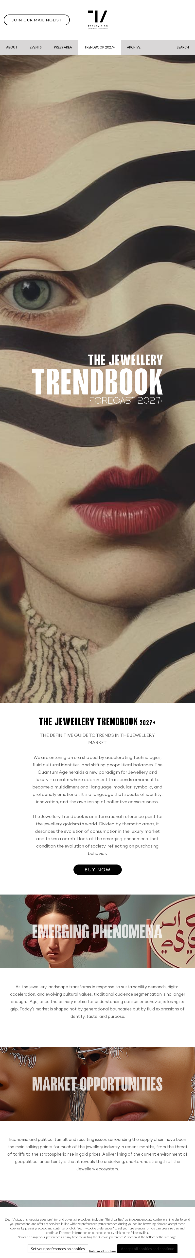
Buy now (98, 870)
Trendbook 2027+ (99, 47)
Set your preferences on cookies (58, 1248)
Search (183, 47)
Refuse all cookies (103, 1251)
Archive (134, 47)
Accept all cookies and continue (147, 1248)
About (12, 47)
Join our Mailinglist (37, 19)
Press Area (63, 47)
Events (36, 47)
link (145, 1233)
